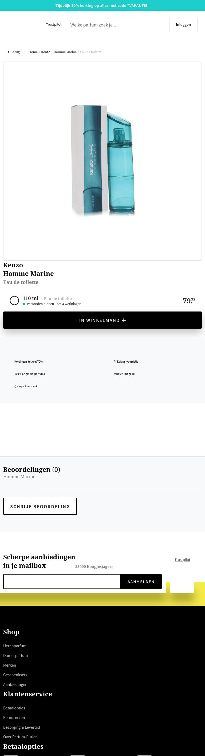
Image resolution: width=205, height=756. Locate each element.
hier (49, 391)
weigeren (45, 410)
